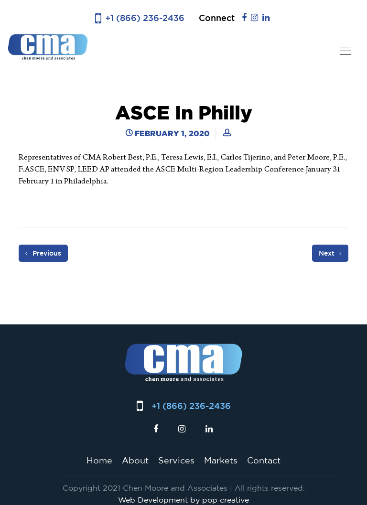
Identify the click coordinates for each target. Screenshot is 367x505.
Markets (220, 460)
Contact (264, 460)
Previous (43, 253)
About (135, 460)
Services (176, 460)
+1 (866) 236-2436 (144, 17)
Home (99, 460)
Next (330, 253)
